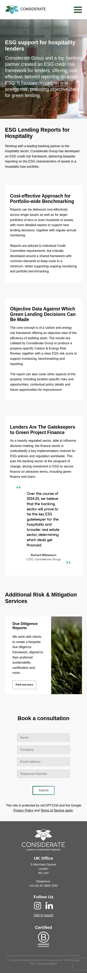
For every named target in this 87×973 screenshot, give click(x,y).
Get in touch (43, 915)
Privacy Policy (23, 810)
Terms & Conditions (47, 963)
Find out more (24, 684)
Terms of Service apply (56, 810)
